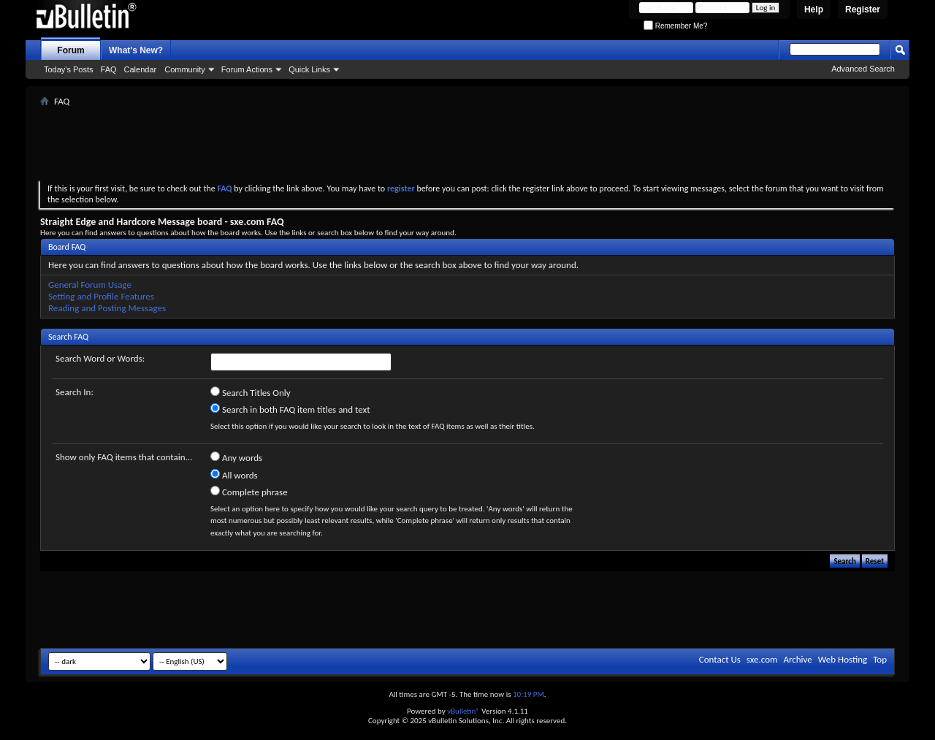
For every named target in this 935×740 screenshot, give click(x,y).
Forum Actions (246, 69)
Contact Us (720, 659)
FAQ (109, 69)
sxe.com (762, 659)
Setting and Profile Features (101, 296)
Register (862, 9)
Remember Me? (675, 26)
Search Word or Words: (100, 358)
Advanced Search (863, 68)
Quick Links (309, 69)
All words (234, 475)
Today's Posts (69, 69)
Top (880, 659)
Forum (70, 50)
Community (184, 69)
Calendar (140, 69)
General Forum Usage (89, 284)
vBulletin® (463, 711)
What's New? (136, 50)
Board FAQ (66, 247)
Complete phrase (249, 491)
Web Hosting (842, 659)
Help (813, 9)
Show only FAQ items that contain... (124, 456)
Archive (797, 659)
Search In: (75, 391)
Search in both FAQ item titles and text (290, 409)
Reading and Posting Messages (107, 307)
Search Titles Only (250, 392)
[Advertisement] (467, 143)
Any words (236, 457)
